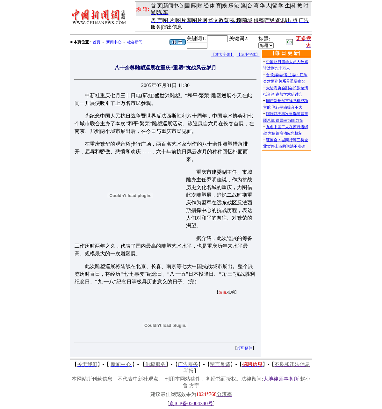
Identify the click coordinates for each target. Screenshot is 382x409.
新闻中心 (113, 42)
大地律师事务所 (281, 379)
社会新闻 (134, 42)
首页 (96, 42)
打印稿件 (244, 348)
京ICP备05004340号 (191, 403)
